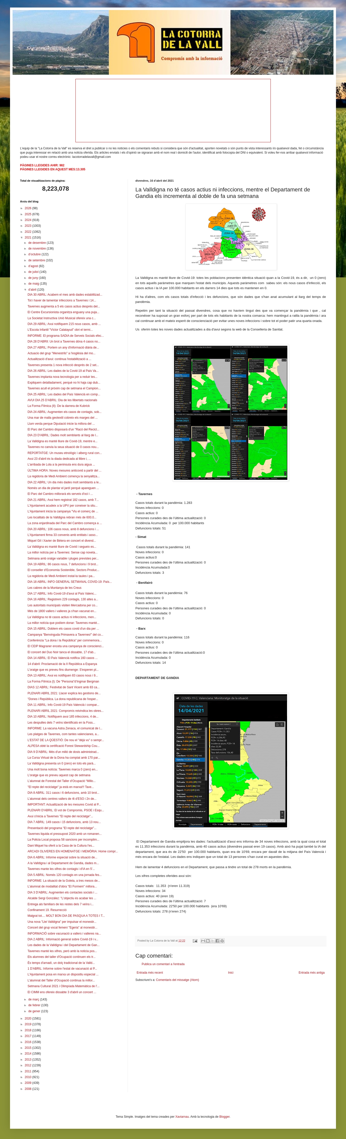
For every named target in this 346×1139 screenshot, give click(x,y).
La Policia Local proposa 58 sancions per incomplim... (63, 839)
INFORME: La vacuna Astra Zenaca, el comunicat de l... (65, 728)
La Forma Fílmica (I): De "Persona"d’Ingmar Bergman (63, 681)
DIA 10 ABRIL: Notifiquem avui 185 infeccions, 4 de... (63, 716)
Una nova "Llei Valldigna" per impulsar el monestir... (62, 922)
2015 (28, 1048)
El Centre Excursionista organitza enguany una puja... (63, 312)
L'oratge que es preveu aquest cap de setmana (59, 775)
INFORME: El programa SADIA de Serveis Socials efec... (66, 335)
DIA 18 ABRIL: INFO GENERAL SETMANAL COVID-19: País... (70, 582)
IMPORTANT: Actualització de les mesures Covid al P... (64, 804)
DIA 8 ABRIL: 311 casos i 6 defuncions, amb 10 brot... (63, 792)
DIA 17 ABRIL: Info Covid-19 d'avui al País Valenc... (62, 593)
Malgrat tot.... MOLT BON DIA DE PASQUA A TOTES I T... (66, 916)
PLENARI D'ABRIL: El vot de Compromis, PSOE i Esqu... (66, 810)
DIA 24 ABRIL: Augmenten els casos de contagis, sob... (65, 412)
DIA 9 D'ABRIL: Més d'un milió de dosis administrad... (63, 752)
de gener (34, 1011)
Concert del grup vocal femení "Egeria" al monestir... (62, 927)
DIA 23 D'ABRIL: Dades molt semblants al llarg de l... (63, 435)
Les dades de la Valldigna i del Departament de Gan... (64, 945)
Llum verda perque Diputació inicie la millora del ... (61, 423)
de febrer (34, 1005)
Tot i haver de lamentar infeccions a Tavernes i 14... (62, 300)
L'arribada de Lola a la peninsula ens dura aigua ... (61, 464)
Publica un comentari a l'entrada (163, 964)
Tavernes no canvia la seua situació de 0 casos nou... (63, 447)
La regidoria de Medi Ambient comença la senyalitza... (64, 476)
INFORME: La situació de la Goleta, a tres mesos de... (64, 880)
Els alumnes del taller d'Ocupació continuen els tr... (62, 957)
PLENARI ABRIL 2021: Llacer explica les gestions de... (64, 693)
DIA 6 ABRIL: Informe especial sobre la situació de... (62, 857)
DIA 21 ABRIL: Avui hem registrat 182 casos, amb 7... (63, 500)
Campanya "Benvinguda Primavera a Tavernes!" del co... (65, 634)
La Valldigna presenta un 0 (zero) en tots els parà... (62, 763)
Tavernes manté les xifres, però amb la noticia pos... (62, 951)
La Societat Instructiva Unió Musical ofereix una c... (62, 318)
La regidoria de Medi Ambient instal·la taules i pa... (61, 576)
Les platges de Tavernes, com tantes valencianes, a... (63, 734)
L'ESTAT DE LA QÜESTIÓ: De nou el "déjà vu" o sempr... (66, 740)
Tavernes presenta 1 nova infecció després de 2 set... (63, 365)
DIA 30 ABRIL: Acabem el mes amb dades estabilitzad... (65, 294)
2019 (28, 1024)
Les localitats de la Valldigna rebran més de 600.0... (62, 517)
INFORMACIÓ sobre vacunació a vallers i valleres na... (64, 933)
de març (34, 999)
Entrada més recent (150, 972)
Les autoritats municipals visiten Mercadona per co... (63, 605)
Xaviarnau (182, 1116)
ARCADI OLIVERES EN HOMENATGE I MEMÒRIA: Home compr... (73, 851)
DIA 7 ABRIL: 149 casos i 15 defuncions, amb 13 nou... (64, 822)
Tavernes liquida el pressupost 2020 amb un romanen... (65, 834)
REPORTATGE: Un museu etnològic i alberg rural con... (65, 453)
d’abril (32, 289)
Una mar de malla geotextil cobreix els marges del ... (63, 417)
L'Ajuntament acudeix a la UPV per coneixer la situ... (63, 505)
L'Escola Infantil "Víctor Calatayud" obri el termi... (60, 329)
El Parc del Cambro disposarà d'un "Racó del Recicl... (63, 429)
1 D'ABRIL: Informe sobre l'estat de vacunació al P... (62, 968)
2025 (28, 214)
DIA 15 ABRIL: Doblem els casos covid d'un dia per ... (63, 628)
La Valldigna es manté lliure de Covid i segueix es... (62, 546)
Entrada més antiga (312, 972)
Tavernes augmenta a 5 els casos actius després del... (64, 306)
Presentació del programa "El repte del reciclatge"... (62, 828)
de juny (33, 278)
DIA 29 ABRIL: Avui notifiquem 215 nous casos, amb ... (64, 324)
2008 (28, 1089)
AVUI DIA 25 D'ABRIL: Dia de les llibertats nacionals (62, 400)
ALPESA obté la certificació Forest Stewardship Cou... (64, 746)
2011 (28, 1071)
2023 (28, 225)
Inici (230, 972)
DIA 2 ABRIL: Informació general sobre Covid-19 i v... (63, 939)
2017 (28, 1036)
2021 (28, 237)
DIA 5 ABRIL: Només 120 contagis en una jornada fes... (65, 875)
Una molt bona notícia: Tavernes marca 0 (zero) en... (63, 769)
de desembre (37, 243)
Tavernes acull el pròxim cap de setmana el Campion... (64, 388)
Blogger (224, 1116)
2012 (28, 1065)
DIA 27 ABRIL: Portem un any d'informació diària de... (63, 347)
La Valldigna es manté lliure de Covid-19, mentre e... (63, 441)
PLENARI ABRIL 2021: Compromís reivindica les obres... (66, 711)
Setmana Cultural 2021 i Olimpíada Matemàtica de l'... (64, 986)
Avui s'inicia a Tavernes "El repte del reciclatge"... (60, 816)
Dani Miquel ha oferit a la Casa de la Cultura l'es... (61, 845)
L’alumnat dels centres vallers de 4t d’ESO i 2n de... (62, 799)
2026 (28, 208)
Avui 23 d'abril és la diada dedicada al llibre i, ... (59, 459)
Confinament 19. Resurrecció (47, 910)
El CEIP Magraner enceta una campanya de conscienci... (66, 646)
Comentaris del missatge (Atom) (177, 980)
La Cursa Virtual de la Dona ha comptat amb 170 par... (64, 757)
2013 (28, 1059)
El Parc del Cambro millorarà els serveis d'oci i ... (60, 494)
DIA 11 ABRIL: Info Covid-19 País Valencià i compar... (63, 705)
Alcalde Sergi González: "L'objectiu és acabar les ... (62, 898)
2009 (28, 1083)
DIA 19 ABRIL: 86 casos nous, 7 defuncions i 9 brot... (63, 564)
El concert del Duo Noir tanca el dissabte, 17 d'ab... (62, 652)
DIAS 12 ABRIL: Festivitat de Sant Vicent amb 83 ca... (64, 687)
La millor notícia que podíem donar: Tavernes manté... (64, 623)
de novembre (37, 248)
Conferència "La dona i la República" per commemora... (65, 640)
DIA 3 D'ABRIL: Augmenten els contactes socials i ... (62, 892)
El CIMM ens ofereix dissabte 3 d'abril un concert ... (62, 992)
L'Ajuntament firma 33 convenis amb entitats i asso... (63, 535)
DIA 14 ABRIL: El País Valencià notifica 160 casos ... (63, 658)
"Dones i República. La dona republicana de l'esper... (63, 699)
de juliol (33, 272)
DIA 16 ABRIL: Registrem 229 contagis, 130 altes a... (63, 599)
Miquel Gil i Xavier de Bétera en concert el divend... (62, 540)
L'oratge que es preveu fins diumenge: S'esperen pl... (63, 669)
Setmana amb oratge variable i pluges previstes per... (63, 558)
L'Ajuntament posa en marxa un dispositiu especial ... (63, 974)
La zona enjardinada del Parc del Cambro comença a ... (65, 523)
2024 (28, 220)
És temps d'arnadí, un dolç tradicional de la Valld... (61, 963)
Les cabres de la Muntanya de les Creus (54, 588)
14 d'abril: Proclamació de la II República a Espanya (62, 664)
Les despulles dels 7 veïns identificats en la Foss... (61, 722)
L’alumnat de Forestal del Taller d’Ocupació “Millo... (62, 781)
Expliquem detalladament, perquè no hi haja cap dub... (64, 382)
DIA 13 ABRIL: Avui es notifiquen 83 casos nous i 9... (63, 675)
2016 (28, 1042)
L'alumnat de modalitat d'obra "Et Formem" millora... (62, 886)
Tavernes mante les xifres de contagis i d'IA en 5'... (61, 869)
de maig (34, 283)
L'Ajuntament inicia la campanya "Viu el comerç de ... (63, 511)
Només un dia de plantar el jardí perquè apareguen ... (63, 488)
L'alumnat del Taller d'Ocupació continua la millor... (61, 980)
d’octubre (35, 254)
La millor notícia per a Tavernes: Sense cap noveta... (63, 552)
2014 (28, 1053)
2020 (28, 1018)
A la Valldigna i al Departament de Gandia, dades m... (63, 863)
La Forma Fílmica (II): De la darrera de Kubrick (59, 406)
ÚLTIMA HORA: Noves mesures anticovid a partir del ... (65, 470)
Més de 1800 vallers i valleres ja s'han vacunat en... (62, 611)
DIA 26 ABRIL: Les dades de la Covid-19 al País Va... (63, 371)
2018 (28, 1030)
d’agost (33, 266)
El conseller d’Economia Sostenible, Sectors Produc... (63, 570)
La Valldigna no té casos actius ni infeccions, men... (62, 617)
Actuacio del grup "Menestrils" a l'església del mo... (62, 353)
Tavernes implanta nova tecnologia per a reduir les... (62, 377)
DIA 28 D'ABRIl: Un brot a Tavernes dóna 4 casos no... (64, 341)
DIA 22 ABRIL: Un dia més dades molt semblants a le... (64, 482)
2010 (28, 1077)
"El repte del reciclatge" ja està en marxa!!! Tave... (61, 787)
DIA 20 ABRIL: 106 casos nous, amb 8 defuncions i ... (63, 529)
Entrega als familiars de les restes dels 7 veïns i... (61, 904)
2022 (28, 232)
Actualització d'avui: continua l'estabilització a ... (59, 359)
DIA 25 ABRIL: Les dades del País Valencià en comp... (64, 394)
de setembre (37, 260)
